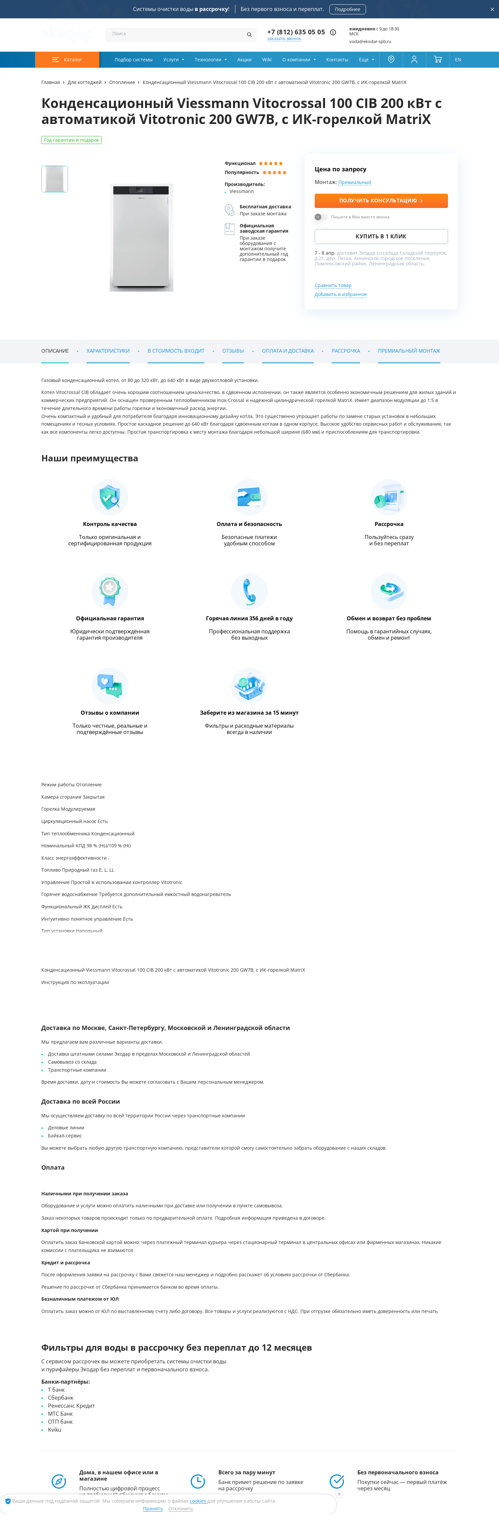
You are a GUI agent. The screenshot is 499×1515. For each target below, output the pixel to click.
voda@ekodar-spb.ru (370, 41)
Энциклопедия (88, 1129)
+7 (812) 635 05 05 (296, 32)
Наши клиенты (75, 1340)
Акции (244, 59)
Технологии (208, 59)
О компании (296, 59)
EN (458, 59)
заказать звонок (284, 38)
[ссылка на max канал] (216, 1453)
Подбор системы (134, 59)
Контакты (337, 59)
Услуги (171, 59)
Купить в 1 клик (381, 236)
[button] (451, 956)
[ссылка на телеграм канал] (203, 1453)
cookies (198, 1501)
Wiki (267, 59)
